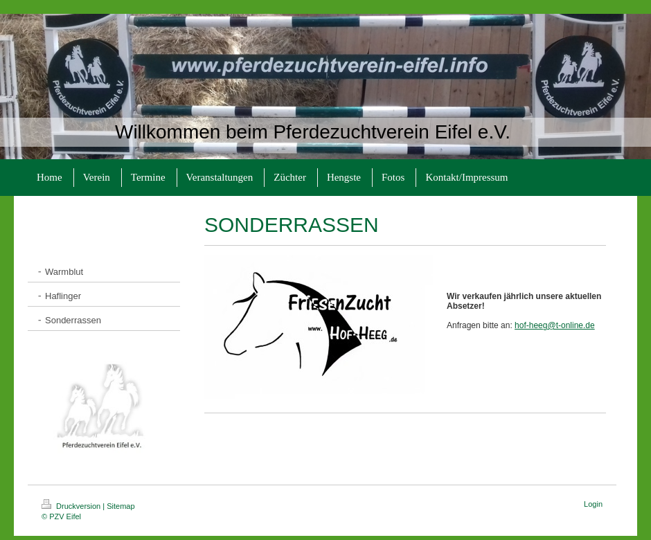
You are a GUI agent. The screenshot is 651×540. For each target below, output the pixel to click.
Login (593, 504)
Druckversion (72, 506)
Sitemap (120, 506)
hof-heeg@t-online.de (555, 325)
